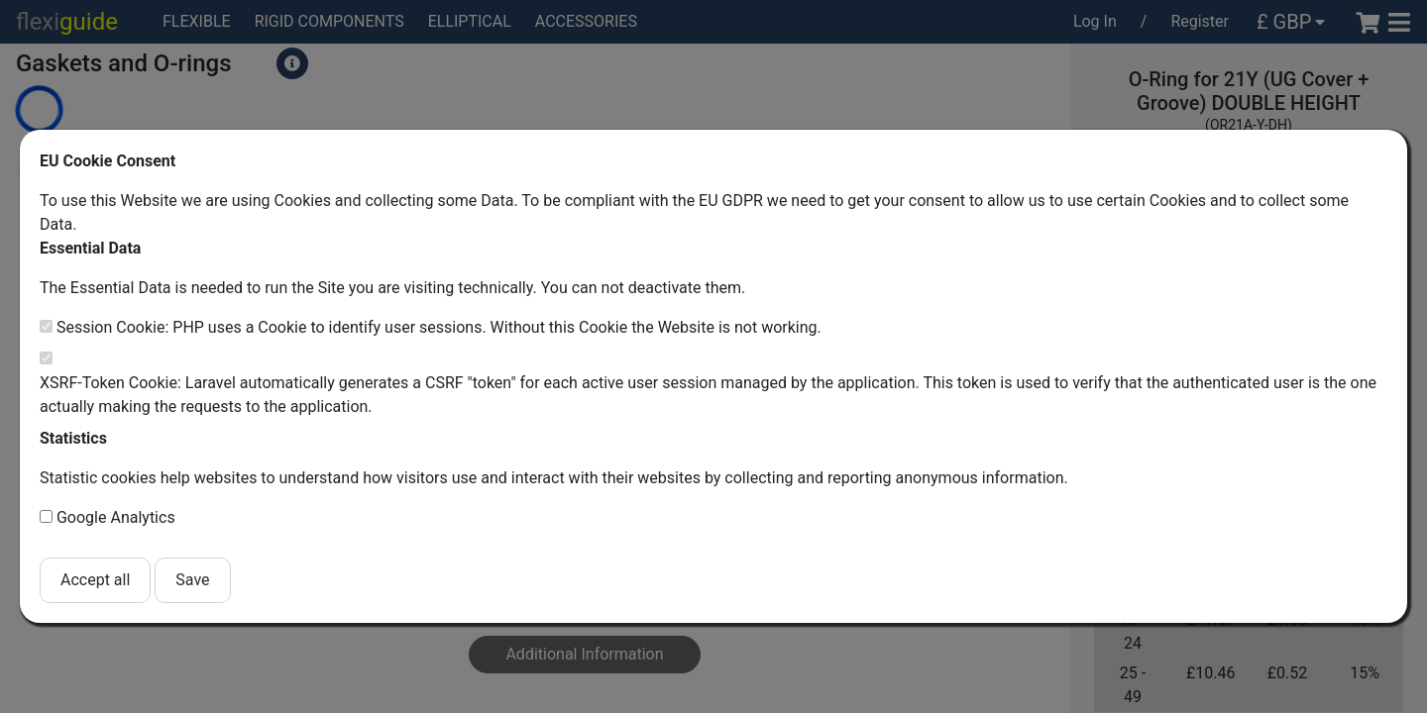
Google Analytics (115, 517)
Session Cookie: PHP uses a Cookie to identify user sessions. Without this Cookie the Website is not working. (439, 327)
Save (192, 579)
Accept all (95, 579)
